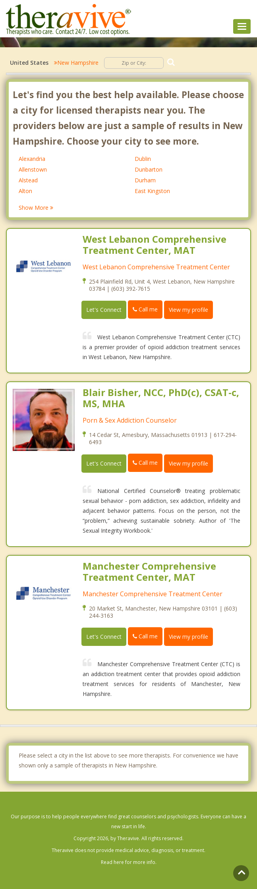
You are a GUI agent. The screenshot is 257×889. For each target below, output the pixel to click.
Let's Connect (104, 309)
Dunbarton (148, 169)
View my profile (188, 309)
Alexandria (32, 158)
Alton (25, 191)
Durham (145, 180)
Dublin (143, 158)
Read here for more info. (129, 862)
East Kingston (152, 191)
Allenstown (33, 169)
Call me (145, 309)
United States (29, 62)
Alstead (28, 180)
